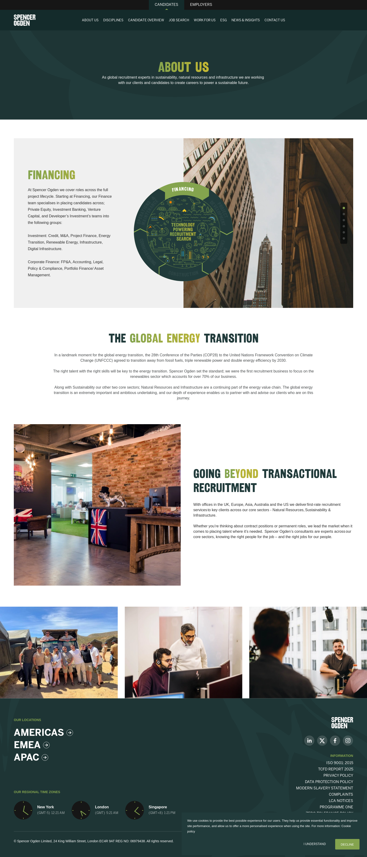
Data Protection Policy (329, 782)
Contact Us (274, 20)
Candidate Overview (146, 20)
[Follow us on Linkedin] (309, 740)
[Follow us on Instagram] (348, 740)
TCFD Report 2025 (335, 769)
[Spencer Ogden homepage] (25, 20)
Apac (31, 758)
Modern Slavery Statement (324, 788)
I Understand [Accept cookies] (315, 844)
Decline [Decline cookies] (347, 844)
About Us (90, 20)
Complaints (341, 794)
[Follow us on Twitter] (322, 740)
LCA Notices (341, 801)
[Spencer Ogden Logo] (342, 722)
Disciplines (113, 20)
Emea (32, 745)
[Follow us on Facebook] (335, 740)
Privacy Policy (338, 775)
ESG (223, 20)
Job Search (179, 20)
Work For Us (205, 20)
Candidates (166, 5)
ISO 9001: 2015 (339, 763)
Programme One (336, 807)
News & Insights (245, 20)
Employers (201, 5)
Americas (42, 733)
